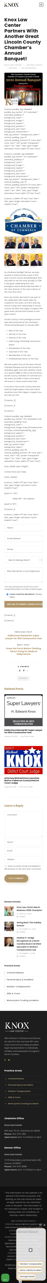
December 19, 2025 (27, 929)
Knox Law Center (13, 65)
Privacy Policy (15, 589)
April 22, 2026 (25, 914)
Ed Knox (13, 68)
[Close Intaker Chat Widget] (44, 1225)
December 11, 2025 (27, 953)
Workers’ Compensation (18, 986)
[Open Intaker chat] (20, 1281)
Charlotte (13, 1230)
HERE (18, 373)
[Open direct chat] (40, 1225)
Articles (30, 65)
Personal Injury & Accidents (20, 979)
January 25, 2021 (11, 736)
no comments (29, 68)
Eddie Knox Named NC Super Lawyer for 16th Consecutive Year (23, 731)
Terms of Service (31, 589)
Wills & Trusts (13, 993)
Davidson (14, 1233)
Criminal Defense (15, 972)
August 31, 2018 (10, 787)
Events (38, 65)
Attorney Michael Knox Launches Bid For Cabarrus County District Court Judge (21, 780)
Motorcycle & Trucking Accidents (23, 1000)
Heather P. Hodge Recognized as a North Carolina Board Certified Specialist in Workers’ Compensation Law (29, 944)
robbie (22, 917)
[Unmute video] (31, 1250)
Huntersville (10, 1236)
